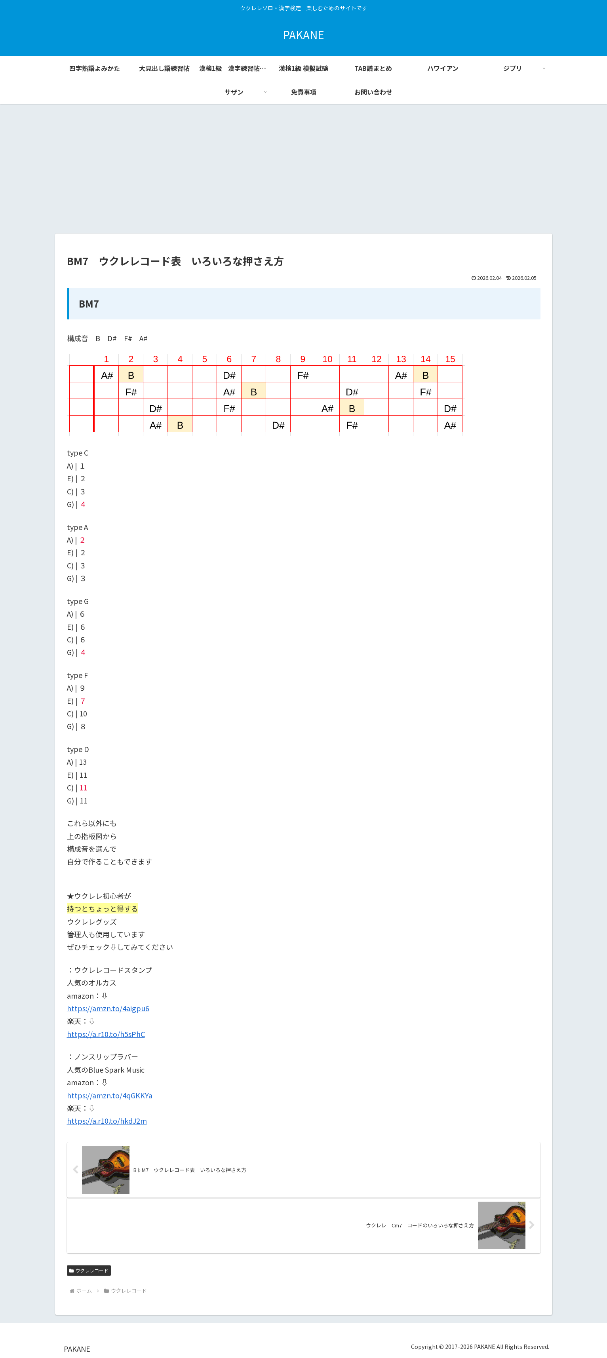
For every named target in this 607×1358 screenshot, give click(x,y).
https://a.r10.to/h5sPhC (106, 1034)
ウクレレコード (89, 1270)
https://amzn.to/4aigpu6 (108, 1008)
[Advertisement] (303, 168)
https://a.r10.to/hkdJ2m (107, 1120)
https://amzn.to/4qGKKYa (109, 1095)
